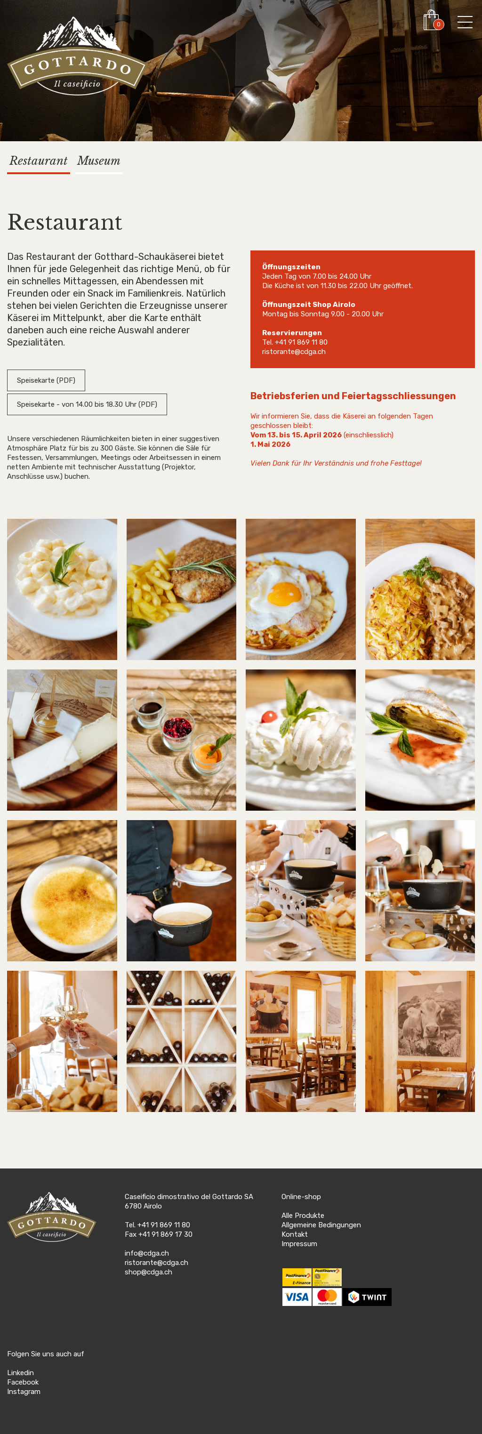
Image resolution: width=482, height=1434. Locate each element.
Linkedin (20, 1373)
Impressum (299, 1244)
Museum (98, 161)
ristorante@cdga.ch (294, 351)
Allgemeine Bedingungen (321, 1225)
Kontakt (294, 1234)
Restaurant (38, 161)
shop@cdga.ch (148, 1272)
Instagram (23, 1391)
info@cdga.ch (147, 1253)
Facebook (23, 1382)
